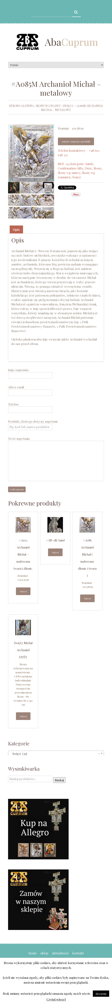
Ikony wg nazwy (48, 106)
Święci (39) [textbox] (55, 753)
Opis (16, 230)
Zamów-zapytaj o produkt (76, 141)
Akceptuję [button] (101, 993)
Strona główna (21, 106)
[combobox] (56, 753)
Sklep (44, 953)
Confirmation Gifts (70, 168)
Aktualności (60, 953)
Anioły (89, 164)
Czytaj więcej (56, 999)
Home (32, 953)
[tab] (16, 229)
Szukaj (59, 780)
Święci (68, 106)
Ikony (97, 168)
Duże (88, 168)
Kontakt (78, 953)
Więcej (23, 591)
